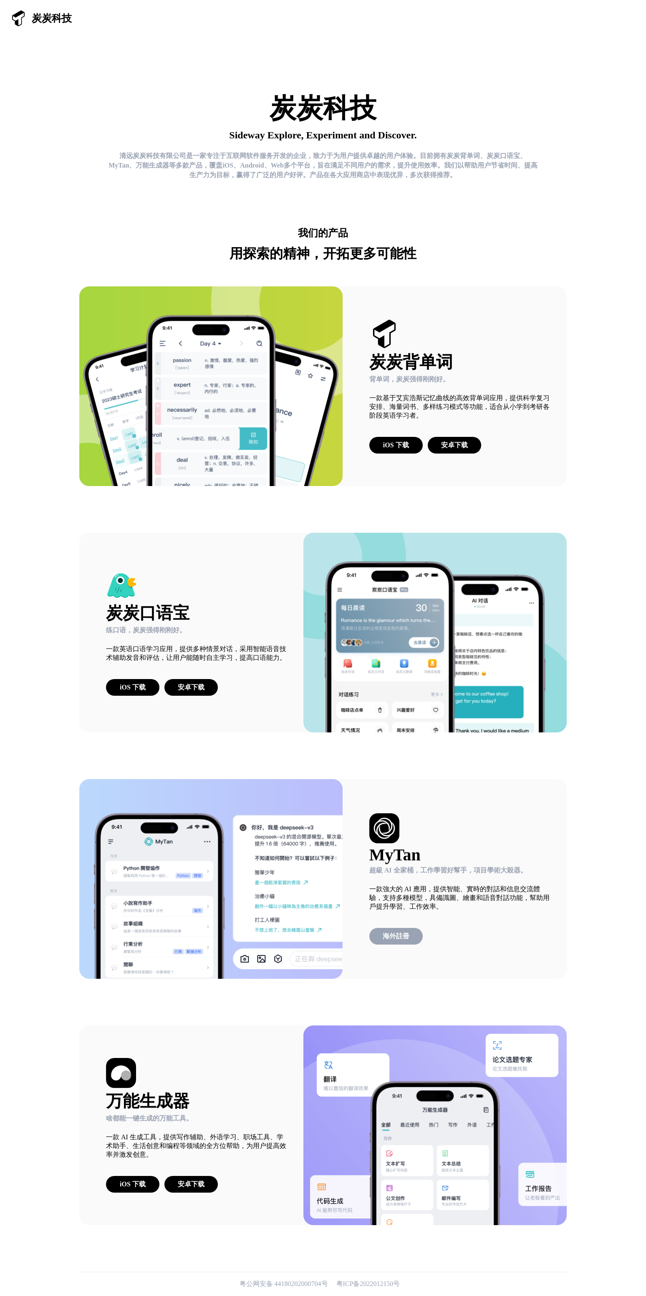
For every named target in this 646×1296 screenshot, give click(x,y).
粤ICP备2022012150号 (368, 1283)
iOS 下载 (396, 445)
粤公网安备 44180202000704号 (285, 1283)
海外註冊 (396, 936)
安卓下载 (454, 445)
